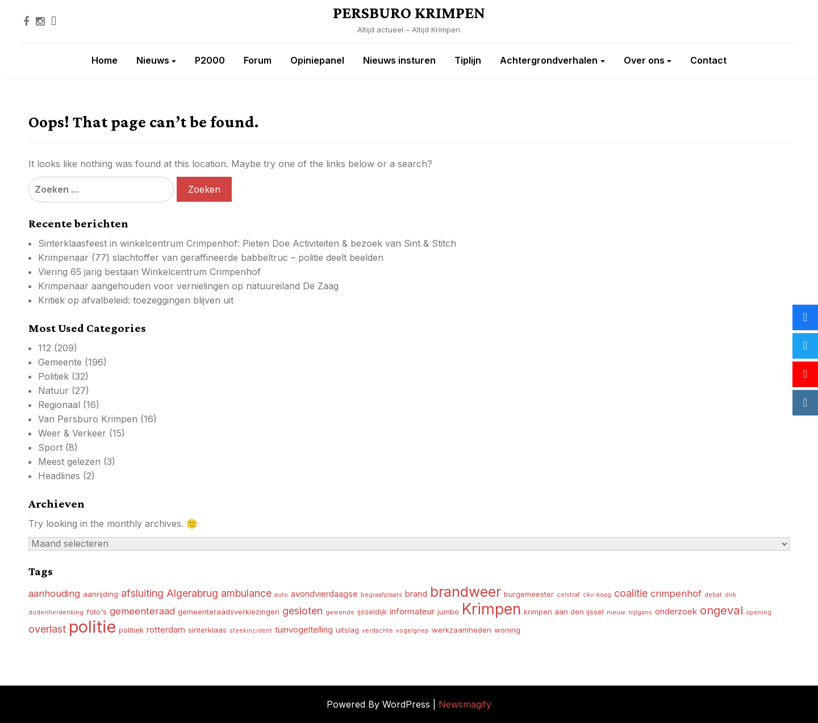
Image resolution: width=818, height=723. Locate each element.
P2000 (210, 60)
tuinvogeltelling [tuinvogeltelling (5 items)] (304, 629)
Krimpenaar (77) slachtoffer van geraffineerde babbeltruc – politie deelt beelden (210, 257)
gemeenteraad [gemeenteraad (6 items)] (142, 611)
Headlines (59, 475)
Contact (708, 60)
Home (104, 60)
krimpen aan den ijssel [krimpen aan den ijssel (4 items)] (564, 611)
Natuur (53, 390)
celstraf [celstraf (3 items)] (568, 595)
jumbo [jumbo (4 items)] (448, 611)
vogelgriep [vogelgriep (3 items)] (412, 630)
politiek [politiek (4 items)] (131, 629)
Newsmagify (465, 704)
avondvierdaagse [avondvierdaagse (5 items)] (324, 593)
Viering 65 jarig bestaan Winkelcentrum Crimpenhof (149, 271)
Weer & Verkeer (72, 433)
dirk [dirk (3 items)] (730, 595)
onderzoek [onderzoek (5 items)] (676, 611)
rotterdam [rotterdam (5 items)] (166, 629)
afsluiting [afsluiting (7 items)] (142, 593)
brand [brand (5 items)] (416, 593)
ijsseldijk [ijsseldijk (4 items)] (372, 611)
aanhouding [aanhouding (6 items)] (54, 593)
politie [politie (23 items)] (92, 627)
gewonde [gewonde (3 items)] (339, 612)
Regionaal (59, 404)
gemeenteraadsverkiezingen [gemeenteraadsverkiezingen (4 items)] (228, 611)
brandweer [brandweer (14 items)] (465, 591)
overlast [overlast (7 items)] (47, 629)
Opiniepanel (317, 60)
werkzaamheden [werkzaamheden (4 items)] (461, 629)
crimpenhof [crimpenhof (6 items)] (676, 593)
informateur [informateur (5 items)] (412, 611)
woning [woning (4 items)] (507, 629)
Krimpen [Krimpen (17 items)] (491, 609)
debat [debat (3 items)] (713, 595)
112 (44, 348)
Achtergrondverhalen (549, 60)
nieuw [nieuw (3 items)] (616, 612)
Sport (50, 447)
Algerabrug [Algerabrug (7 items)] (192, 593)
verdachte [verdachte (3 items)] (377, 630)
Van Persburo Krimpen (87, 419)
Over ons (644, 60)
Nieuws (152, 60)
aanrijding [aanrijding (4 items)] (100, 594)
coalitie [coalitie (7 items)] (631, 593)
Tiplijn (467, 60)
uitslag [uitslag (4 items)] (347, 629)
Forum (258, 60)
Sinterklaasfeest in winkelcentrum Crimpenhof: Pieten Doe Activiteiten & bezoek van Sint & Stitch (247, 243)
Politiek (53, 376)
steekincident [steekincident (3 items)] (250, 630)
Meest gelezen (69, 461)
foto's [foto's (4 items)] (96, 611)
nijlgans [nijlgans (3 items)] (640, 612)
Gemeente (60, 362)
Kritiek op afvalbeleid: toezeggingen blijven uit (135, 300)
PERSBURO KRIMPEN (409, 12)
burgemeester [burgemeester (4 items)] (529, 594)
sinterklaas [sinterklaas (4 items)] (207, 629)
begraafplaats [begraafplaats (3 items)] (381, 595)
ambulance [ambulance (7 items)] (246, 593)
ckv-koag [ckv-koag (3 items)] (597, 595)
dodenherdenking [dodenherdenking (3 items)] (56, 612)
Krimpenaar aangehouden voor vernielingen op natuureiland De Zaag (188, 286)
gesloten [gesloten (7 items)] (302, 611)
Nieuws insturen (399, 60)
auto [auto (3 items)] (281, 595)
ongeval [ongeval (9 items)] (721, 610)
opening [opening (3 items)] (758, 612)
